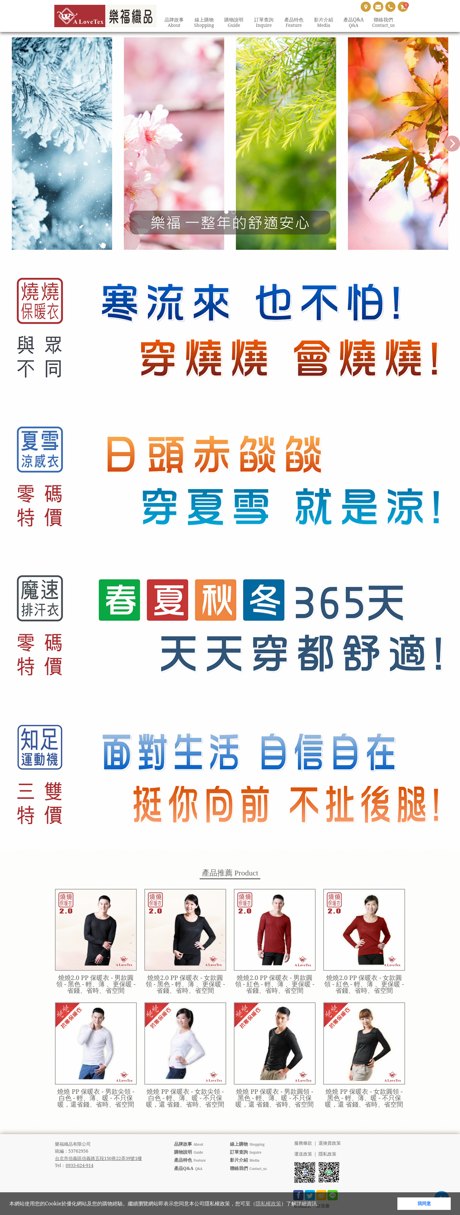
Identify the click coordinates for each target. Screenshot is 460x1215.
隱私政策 (327, 1154)
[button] (324, 1204)
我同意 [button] (424, 1203)
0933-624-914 (79, 1165)
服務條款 (303, 1143)
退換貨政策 (329, 1143)
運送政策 (303, 1154)
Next (452, 144)
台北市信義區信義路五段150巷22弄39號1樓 (98, 1158)
